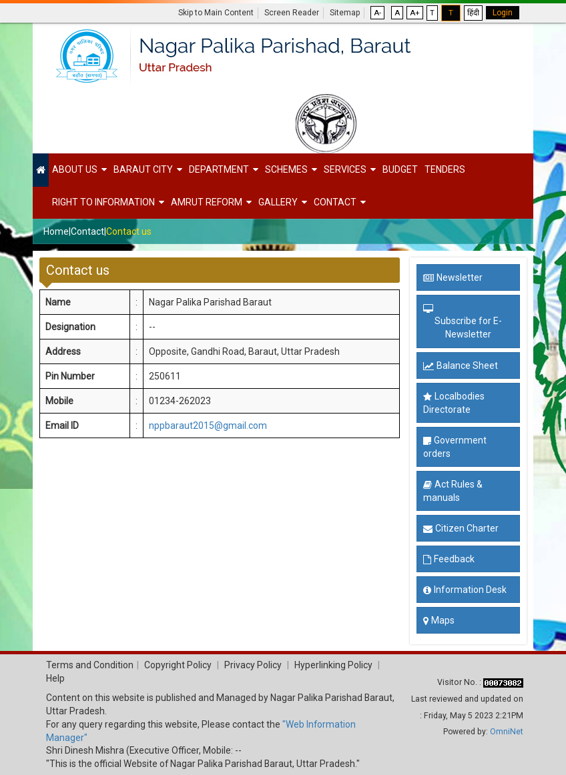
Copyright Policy (177, 665)
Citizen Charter (461, 528)
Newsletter (453, 277)
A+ (415, 12)
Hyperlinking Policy (333, 665)
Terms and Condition (89, 665)
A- (377, 12)
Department (219, 169)
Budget (400, 169)
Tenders (445, 169)
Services (345, 169)
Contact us (129, 231)
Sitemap (345, 12)
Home (56, 231)
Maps (439, 620)
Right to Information (103, 202)
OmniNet (506, 731)
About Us (74, 169)
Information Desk (465, 589)
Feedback (449, 559)
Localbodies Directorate (454, 403)
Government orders (455, 447)
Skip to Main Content (216, 12)
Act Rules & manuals (453, 491)
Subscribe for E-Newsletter (468, 327)
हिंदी (473, 12)
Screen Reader (291, 12)
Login (503, 12)
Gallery (278, 202)
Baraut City (143, 169)
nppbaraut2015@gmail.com (208, 425)
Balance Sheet (460, 365)
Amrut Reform (206, 202)
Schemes (286, 169)
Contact (335, 202)
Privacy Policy (253, 665)
